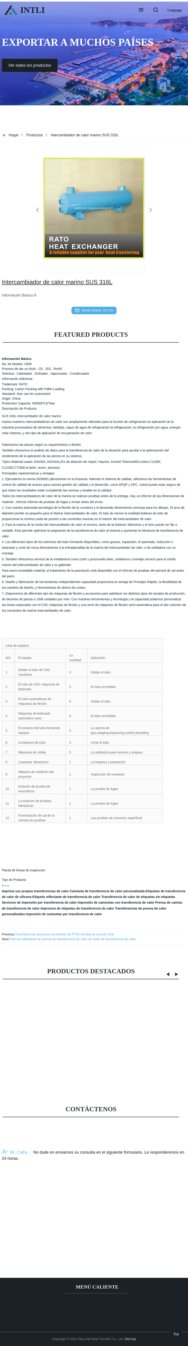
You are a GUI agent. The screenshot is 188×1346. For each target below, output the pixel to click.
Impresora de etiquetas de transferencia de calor (77, 908)
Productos (34, 135)
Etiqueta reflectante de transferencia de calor (66, 897)
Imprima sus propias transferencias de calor (35, 891)
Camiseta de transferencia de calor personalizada (107, 891)
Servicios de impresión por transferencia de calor (39, 902)
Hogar (14, 135)
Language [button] (175, 10)
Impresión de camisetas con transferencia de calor (116, 902)
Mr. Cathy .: (16, 1193)
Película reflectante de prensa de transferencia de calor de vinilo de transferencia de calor (72, 939)
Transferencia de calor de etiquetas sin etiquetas (138, 897)
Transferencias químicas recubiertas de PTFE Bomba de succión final (64, 934)
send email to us (94, 310)
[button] (141, 10)
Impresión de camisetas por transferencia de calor (64, 914)
